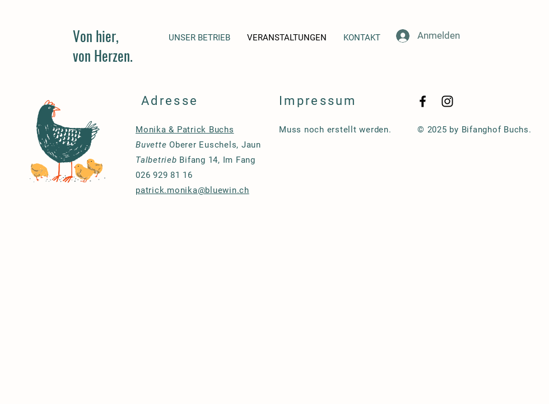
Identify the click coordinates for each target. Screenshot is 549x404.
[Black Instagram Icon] (447, 101)
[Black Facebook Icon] (422, 101)
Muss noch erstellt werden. (335, 130)
